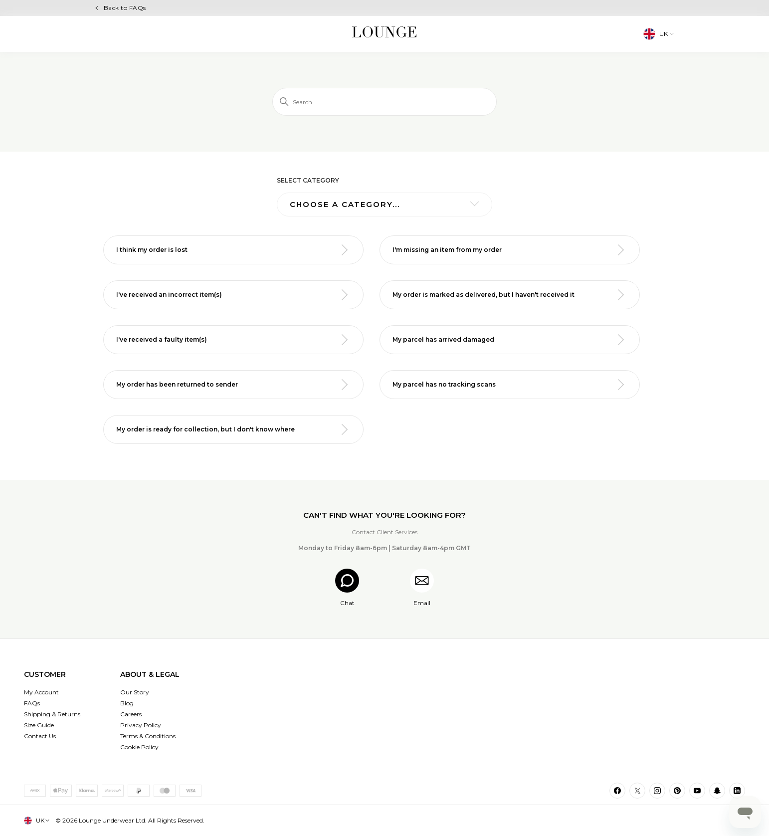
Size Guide (39, 725)
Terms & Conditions (148, 736)
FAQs (32, 703)
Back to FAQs (125, 7)
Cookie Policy (139, 747)
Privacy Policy (140, 725)
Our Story (134, 692)
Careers (131, 714)
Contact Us (40, 736)
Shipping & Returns (52, 714)
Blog (127, 703)
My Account (41, 692)
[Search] (384, 102)
